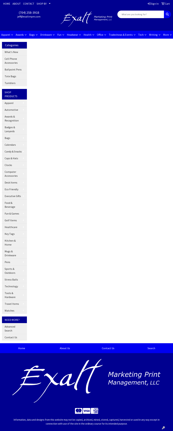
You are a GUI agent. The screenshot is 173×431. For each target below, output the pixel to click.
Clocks (8, 165)
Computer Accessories (11, 173)
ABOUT (17, 3)
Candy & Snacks (13, 151)
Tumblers (10, 83)
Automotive (11, 109)
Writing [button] (153, 34)
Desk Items (11, 182)
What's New (11, 52)
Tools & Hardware (10, 295)
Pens (7, 262)
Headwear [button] (72, 34)
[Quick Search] (140, 14)
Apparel (9, 103)
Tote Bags (10, 76)
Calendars (10, 144)
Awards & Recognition (12, 118)
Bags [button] (32, 34)
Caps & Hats (11, 158)
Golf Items (11, 220)
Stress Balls (11, 279)
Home (21, 348)
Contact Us (11, 337)
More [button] (166, 34)
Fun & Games (12, 213)
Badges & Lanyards (10, 129)
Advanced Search (10, 328)
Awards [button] (20, 34)
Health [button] (87, 34)
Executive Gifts (13, 196)
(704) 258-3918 (29, 12)
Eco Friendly (11, 189)
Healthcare (11, 227)
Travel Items (12, 303)
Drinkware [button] (46, 34)
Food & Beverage (10, 204)
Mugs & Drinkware (10, 253)
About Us (65, 348)
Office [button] (100, 34)
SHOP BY (42, 3)
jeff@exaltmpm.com (28, 16)
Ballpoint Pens (13, 69)
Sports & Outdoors (10, 270)
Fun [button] (59, 34)
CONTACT (28, 3)
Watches (9, 310)
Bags (7, 138)
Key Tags (10, 233)
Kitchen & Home (10, 242)
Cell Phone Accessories (11, 60)
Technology (11, 286)
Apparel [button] (5, 34)
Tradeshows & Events (121, 34)
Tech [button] (141, 34)
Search (151, 348)
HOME (6, 3)
